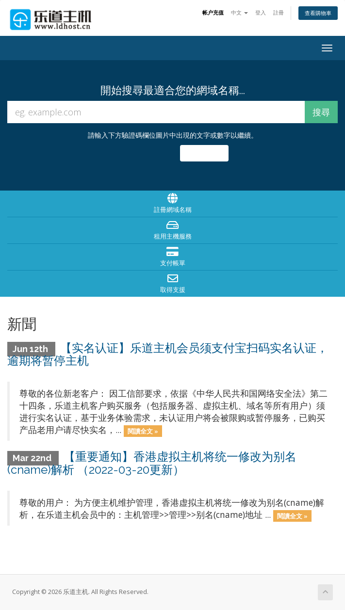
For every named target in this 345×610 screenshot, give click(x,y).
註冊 (278, 12)
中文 (239, 12)
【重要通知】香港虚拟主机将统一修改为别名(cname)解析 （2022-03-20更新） (151, 462)
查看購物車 (318, 12)
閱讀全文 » (143, 430)
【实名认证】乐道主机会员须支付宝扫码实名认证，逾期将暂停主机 (167, 354)
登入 (260, 12)
